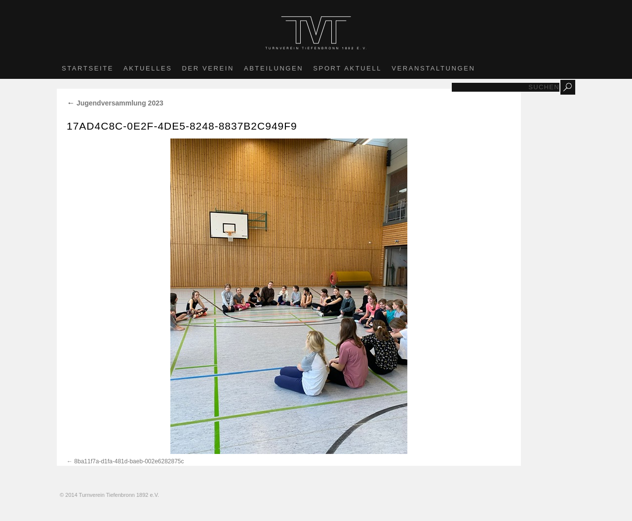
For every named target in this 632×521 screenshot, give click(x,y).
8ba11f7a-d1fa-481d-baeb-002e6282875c (129, 461)
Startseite (88, 68)
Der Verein (208, 68)
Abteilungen (273, 68)
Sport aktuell (347, 68)
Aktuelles (147, 68)
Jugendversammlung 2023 (115, 103)
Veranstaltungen (433, 68)
